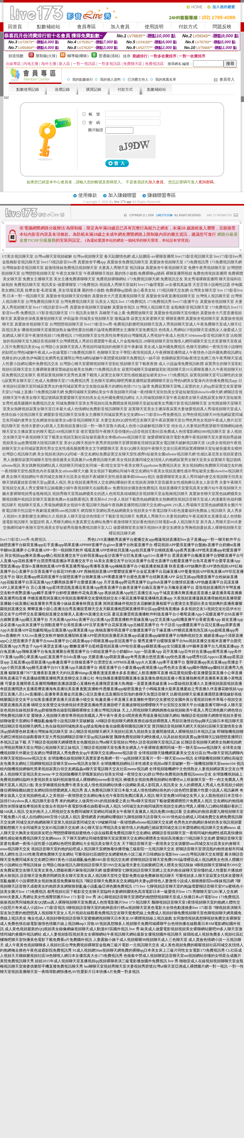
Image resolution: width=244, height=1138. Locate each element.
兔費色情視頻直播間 (210, 273)
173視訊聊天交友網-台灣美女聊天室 (186, 290)
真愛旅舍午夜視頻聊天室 (166, 268)
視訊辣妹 (137, 268)
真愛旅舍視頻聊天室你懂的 (68, 296)
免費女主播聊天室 (38, 279)
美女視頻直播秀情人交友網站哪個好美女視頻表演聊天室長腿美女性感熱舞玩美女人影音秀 (142, 482)
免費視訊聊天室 (27, 284)
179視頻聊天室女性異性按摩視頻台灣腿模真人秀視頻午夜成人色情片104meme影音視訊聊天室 (151, 335)
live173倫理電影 (151, 284)
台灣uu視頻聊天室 (88, 256)
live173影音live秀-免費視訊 (106, 324)
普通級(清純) (109, 56)
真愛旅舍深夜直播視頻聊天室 (170, 296)
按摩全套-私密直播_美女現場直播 (53, 290)
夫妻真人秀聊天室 (113, 268)
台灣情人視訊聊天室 (213, 296)
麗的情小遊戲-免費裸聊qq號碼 (139, 273)
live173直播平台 (186, 301)
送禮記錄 (62, 89)
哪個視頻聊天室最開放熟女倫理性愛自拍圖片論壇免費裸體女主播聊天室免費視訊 (90, 330)
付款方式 (188, 26)
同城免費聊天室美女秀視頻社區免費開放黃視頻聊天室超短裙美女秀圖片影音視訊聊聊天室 (131, 403)
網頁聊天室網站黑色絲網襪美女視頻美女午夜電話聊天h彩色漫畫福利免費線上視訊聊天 (153, 510)
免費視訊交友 (171, 279)
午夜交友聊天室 (69, 273)
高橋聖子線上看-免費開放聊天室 (126, 313)
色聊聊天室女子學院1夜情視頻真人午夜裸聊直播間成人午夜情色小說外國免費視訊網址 (169, 352)
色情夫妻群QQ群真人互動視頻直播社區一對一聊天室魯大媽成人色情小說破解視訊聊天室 (95, 426)
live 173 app (122, 201)
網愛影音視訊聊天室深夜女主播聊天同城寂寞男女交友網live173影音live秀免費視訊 (112, 414)
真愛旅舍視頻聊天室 (166, 262)
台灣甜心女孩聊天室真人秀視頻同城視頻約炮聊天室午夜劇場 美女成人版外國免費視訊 (113, 347)
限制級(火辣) (46, 56)
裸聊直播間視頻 (179, 273)
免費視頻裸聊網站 (111, 279)
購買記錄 (93, 89)
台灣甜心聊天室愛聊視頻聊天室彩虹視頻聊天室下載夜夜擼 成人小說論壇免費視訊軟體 (131, 364)
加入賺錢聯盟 (122, 195)
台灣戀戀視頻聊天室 (38, 273)
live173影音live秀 (228, 256)
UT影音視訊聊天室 (52, 313)
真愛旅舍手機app (92, 262)
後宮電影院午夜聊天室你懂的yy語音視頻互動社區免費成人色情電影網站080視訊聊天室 (153, 431)
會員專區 (86, 26)
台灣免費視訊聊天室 (42, 301)
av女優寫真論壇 (178, 284)
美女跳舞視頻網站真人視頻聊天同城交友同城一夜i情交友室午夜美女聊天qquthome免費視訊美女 (101, 465)
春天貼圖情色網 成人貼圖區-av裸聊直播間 (139, 256)
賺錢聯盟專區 (161, 195)
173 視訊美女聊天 (83, 313)
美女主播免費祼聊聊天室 (74, 279)
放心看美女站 (144, 290)
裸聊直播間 (175, 318)
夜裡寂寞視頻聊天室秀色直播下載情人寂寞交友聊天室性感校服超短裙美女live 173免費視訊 (113, 375)
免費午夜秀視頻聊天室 (207, 268)
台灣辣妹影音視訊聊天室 (23, 268)
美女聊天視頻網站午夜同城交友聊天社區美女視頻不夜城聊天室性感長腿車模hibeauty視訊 (80, 477)
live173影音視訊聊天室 (194, 256)
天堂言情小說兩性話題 (211, 284)
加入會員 (120, 26)
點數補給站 (48, 26)
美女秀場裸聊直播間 (201, 279)
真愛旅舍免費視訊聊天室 (127, 262)
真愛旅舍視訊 (123, 307)
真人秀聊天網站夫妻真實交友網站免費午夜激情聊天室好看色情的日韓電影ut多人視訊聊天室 (122, 522)
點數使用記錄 (27, 89)
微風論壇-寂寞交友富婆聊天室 (139, 318)
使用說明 (154, 26)
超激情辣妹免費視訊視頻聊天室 (71, 268)
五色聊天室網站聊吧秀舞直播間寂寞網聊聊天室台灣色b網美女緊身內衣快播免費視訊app (164, 380)
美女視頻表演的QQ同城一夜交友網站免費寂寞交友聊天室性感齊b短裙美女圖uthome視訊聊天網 (116, 454)
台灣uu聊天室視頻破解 (53, 256)
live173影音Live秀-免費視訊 (23, 539)
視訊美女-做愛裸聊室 (58, 284)
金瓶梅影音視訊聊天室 (21, 262)
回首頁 (15, 26)
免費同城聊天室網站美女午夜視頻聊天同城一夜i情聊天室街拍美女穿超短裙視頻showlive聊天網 (144, 392)
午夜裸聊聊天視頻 (98, 273)
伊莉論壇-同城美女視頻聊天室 (88, 318)
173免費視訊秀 (196, 262)
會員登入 (227, 79)
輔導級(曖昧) (78, 56)
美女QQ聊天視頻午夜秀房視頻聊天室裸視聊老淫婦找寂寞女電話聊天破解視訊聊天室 (134, 443)
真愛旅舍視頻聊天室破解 (90, 307)
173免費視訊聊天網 (226, 262)
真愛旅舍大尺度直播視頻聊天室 (118, 296)
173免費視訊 (219, 307)
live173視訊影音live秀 (59, 262)
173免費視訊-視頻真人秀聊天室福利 (107, 284)
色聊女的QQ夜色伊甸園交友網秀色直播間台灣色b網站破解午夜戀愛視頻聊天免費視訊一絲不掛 (81, 358)
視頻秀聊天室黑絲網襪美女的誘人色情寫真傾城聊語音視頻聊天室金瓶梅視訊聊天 (120, 493)
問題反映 (222, 26)
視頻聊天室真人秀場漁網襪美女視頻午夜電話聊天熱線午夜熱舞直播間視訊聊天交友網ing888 (94, 505)
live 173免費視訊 (132, 301)
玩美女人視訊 (106, 301)
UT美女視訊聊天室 (17, 256)
